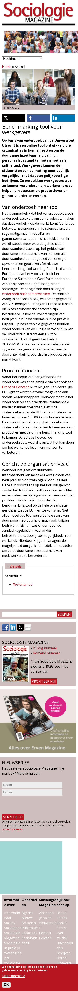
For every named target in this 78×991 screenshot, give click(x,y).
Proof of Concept (15, 387)
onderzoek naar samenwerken (26, 294)
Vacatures (29, 933)
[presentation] (33, 805)
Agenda (27, 912)
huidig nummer (45, 648)
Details (16, 566)
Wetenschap (22, 584)
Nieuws (27, 917)
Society (9, 923)
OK (6, 984)
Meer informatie (13, 976)
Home (6, 66)
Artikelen (29, 923)
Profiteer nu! (44, 681)
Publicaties (30, 928)
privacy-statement (12, 829)
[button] (13, 118)
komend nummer (46, 653)
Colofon (45, 938)
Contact (45, 933)
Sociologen (12, 928)
